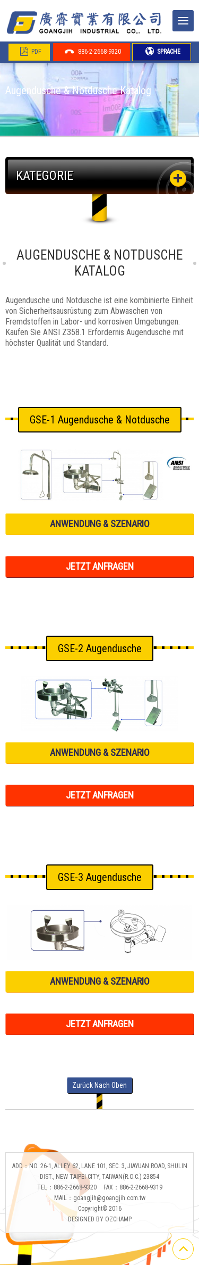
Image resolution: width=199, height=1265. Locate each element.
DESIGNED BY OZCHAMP (100, 1219)
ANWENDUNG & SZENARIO (100, 523)
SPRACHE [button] (162, 51)
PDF (30, 51)
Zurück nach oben (99, 1085)
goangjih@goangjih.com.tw (109, 1198)
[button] (178, 178)
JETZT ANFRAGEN (100, 566)
